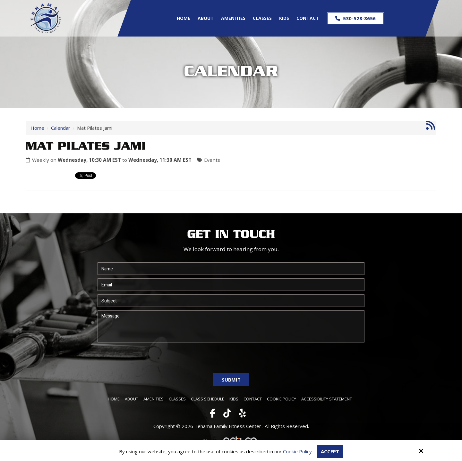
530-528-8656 (355, 18)
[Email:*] (231, 284)
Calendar (60, 128)
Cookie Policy (297, 451)
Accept (330, 451)
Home (37, 128)
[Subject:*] (231, 300)
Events (212, 160)
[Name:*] (231, 268)
